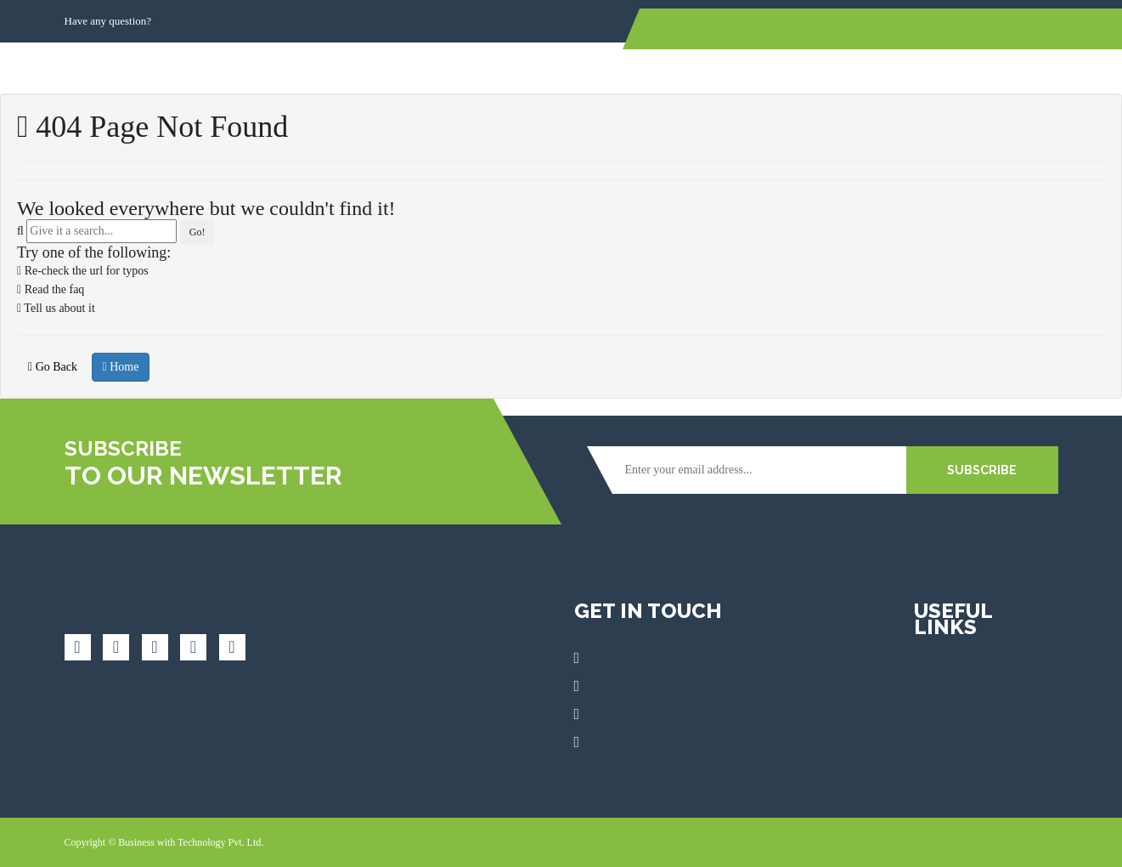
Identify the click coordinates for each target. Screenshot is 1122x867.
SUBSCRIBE (982, 470)
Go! (197, 232)
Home (121, 366)
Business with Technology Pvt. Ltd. (190, 842)
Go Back (52, 366)
